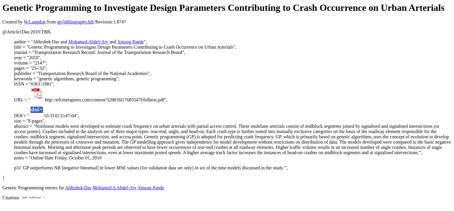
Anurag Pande (130, 41)
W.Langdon (35, 21)
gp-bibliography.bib (75, 21)
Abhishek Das (78, 187)
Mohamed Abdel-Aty (88, 41)
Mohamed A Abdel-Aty (114, 187)
